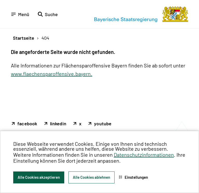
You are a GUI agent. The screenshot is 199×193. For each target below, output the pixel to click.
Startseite (23, 38)
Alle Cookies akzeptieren (39, 177)
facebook (27, 123)
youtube (102, 123)
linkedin (58, 123)
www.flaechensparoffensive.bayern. (51, 74)
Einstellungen (133, 177)
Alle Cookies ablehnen (91, 177)
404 (45, 38)
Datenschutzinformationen (144, 154)
